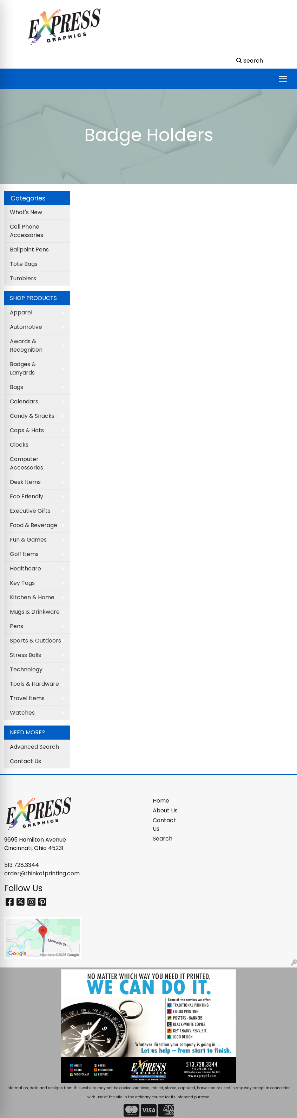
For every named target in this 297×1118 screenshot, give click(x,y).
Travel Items (27, 698)
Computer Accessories (26, 463)
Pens (16, 626)
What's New (26, 212)
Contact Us (25, 761)
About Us (165, 810)
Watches (22, 713)
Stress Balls (25, 655)
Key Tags (22, 583)
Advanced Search (34, 747)
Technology (26, 669)
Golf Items (24, 554)
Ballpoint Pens (29, 249)
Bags (16, 387)
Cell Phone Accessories (26, 231)
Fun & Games (28, 540)
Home (161, 801)
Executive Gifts (30, 511)
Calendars (24, 401)
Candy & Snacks (32, 416)
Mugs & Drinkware (35, 612)
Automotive (26, 327)
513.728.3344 (21, 865)
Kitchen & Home (32, 597)
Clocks (19, 445)
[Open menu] (283, 79)
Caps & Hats (27, 430)
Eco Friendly (26, 496)
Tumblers (23, 278)
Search (162, 839)
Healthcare (25, 568)
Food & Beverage (33, 525)
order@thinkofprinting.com (42, 873)
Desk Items (25, 482)
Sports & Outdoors (35, 641)
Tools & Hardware (34, 684)
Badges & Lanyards (23, 368)
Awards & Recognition (26, 345)
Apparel (21, 312)
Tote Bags (24, 264)
